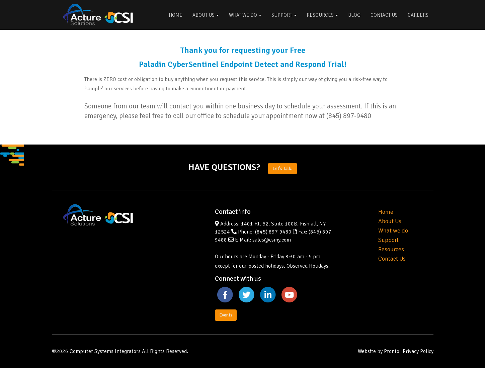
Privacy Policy (418, 351)
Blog (354, 15)
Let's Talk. (282, 168)
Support (284, 15)
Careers (418, 15)
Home (175, 15)
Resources (322, 15)
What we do (393, 230)
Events (225, 315)
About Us (205, 15)
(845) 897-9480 (273, 231)
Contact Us (384, 15)
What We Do (245, 15)
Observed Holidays (307, 266)
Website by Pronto (378, 351)
